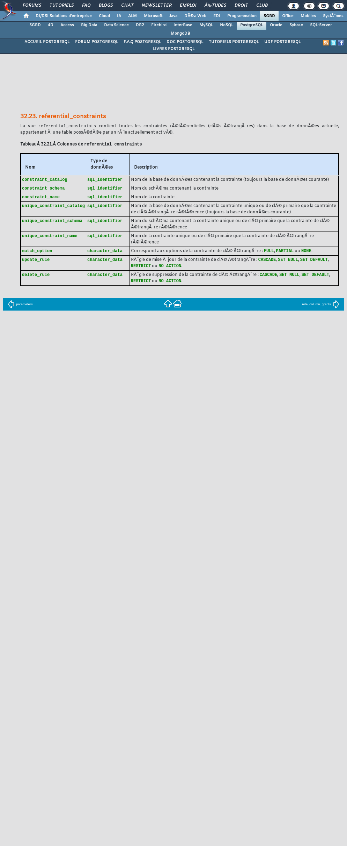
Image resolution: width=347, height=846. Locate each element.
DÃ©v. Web (195, 16)
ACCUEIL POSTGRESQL (46, 42)
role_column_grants (320, 308)
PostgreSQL (251, 25)
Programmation (242, 16)
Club (262, 5)
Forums (32, 5)
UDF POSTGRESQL (282, 42)
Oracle (276, 25)
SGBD (269, 16)
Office (288, 16)
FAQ (86, 5)
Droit (241, 5)
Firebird (159, 25)
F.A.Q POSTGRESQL (142, 42)
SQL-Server (321, 25)
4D (50, 25)
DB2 (140, 25)
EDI (216, 16)
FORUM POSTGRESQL (96, 42)
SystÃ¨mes (333, 16)
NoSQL (226, 25)
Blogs (105, 5)
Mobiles (308, 16)
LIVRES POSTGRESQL (173, 49)
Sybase (296, 25)
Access (67, 25)
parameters (20, 308)
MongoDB (180, 33)
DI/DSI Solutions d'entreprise (64, 16)
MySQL (206, 25)
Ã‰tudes (215, 5)
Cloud (104, 16)
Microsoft (153, 16)
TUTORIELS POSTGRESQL (234, 42)
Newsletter (156, 5)
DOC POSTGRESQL (185, 42)
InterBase (183, 25)
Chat (127, 5)
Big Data (89, 25)
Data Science (116, 25)
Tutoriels (61, 5)
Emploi (188, 5)
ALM (132, 16)
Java (173, 16)
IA (119, 16)
